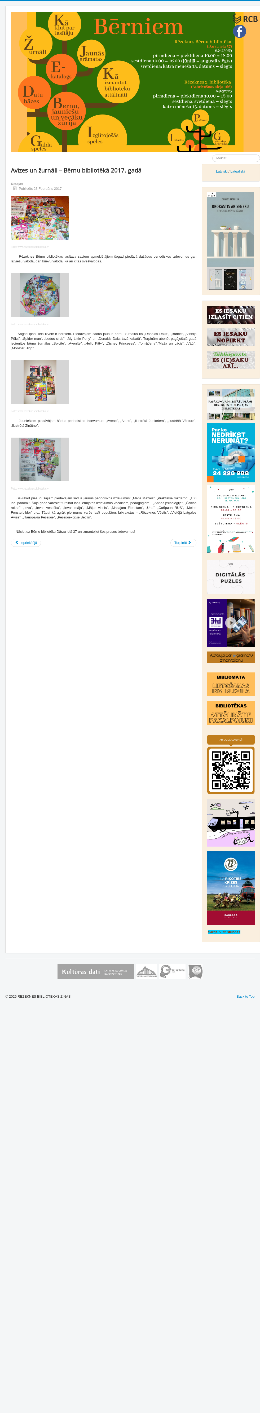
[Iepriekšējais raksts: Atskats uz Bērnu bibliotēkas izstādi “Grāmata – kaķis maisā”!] (26, 543)
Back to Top (246, 996)
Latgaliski (237, 171)
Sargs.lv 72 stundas (224, 932)
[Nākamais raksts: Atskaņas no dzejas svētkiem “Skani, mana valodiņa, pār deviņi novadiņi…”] (183, 543)
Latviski (221, 171)
